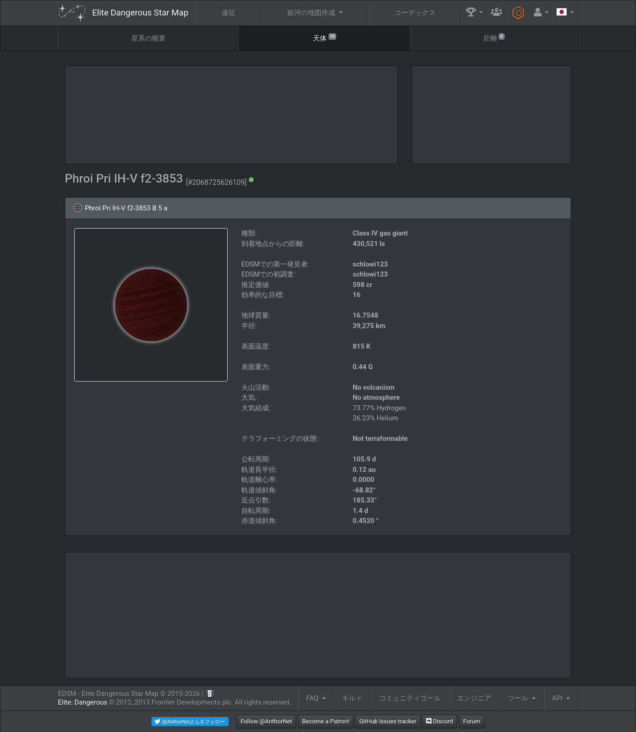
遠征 (228, 13)
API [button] (558, 698)
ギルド (352, 698)
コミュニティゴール (410, 698)
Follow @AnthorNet (266, 721)
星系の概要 (148, 38)
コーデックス (415, 13)
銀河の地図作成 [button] (312, 13)
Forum (471, 721)
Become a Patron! (325, 721)
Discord (439, 721)
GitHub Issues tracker (387, 721)
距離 (494, 37)
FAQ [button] (313, 698)
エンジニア (474, 698)
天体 (324, 37)
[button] (474, 13)
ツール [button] (519, 698)
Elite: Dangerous (82, 702)
